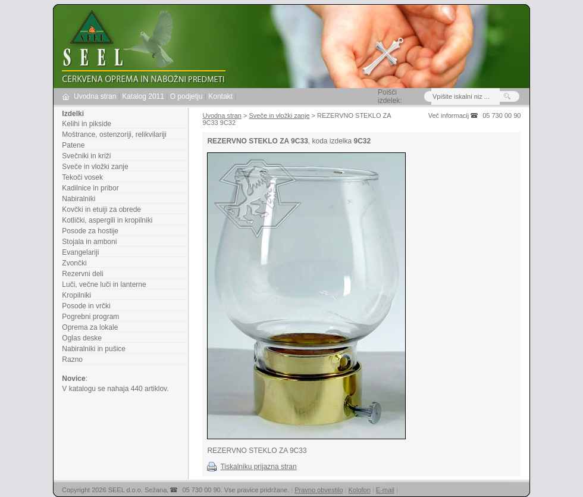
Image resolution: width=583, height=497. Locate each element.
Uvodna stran (95, 96)
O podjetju (186, 96)
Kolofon (360, 489)
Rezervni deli (82, 274)
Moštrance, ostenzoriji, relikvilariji (114, 134)
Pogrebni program (90, 316)
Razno (72, 359)
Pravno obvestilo (318, 489)
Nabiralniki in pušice (94, 349)
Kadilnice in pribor (90, 188)
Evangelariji (80, 252)
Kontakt (220, 96)
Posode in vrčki (86, 306)
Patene (73, 145)
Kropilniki (76, 295)
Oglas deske (82, 338)
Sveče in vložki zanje (95, 166)
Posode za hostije (90, 231)
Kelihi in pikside (86, 124)
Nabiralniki (78, 199)
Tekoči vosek (82, 177)
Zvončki (74, 263)
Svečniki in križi (86, 156)
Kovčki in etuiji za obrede (101, 209)
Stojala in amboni (89, 241)
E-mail (385, 489)
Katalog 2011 (143, 96)
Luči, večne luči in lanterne (104, 284)
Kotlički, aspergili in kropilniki (107, 220)
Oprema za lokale (90, 327)
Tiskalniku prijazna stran (258, 466)
